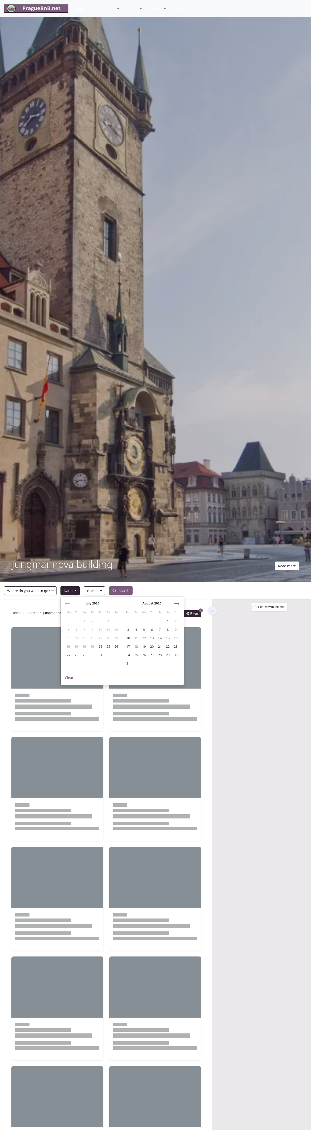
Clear (69, 677)
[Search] (296, 8)
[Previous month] (67, 603)
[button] (118, 8)
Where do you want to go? (28, 590)
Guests (92, 590)
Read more (287, 566)
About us (152, 8)
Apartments (103, 8)
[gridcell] (84, 621)
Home (81, 8)
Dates (68, 590)
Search (32, 613)
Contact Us (178, 8)
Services (129, 8)
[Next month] (177, 603)
